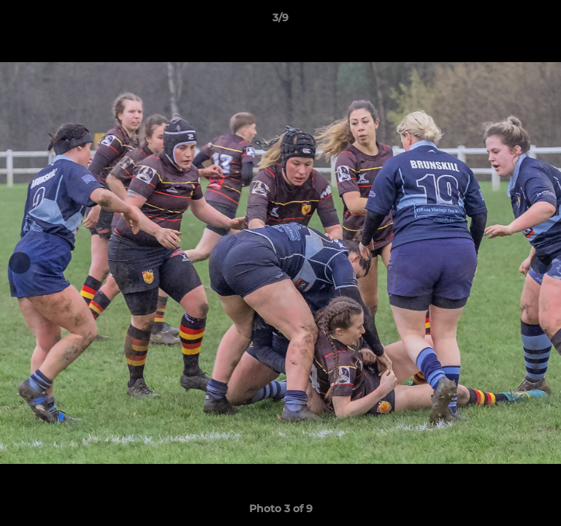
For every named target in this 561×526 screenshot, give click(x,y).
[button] (543, 21)
